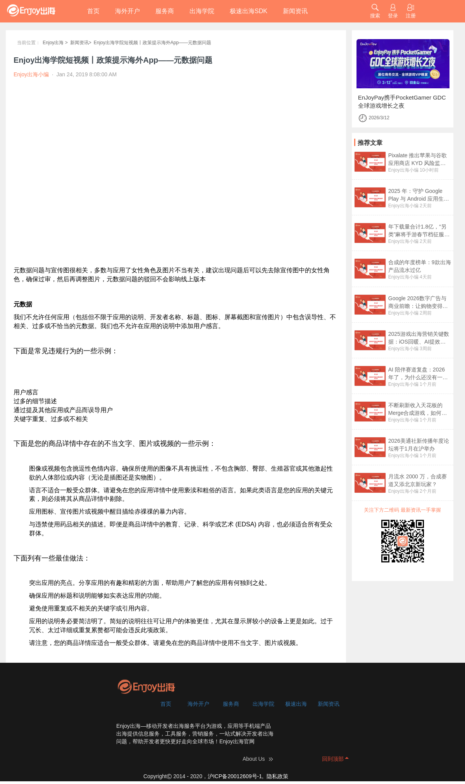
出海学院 (201, 11)
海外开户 (127, 11)
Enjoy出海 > (55, 42)
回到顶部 (333, 759)
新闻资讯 (295, 11)
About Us (254, 759)
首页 (93, 11)
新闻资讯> (80, 42)
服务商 (164, 11)
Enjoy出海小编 (403, 170)
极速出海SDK (248, 11)
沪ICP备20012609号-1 (235, 776)
